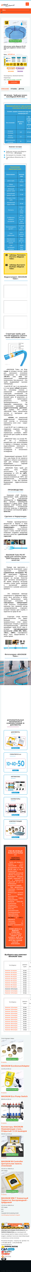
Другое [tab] (21, 89)
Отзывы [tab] (14, 89)
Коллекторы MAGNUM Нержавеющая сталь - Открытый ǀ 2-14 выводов (14, 1129)
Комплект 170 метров (11, 1015)
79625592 (20, 71)
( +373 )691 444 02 (6, 1242)
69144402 (11, 71)
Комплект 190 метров (11, 1019)
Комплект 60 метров (11, 980)
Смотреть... (15, 748)
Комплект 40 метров (11, 976)
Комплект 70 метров (11, 982)
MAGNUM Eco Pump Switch (14, 1096)
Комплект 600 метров (11, 1029)
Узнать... (15, 770)
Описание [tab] (5, 89)
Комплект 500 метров (11, 1027)
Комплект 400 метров (11, 1025)
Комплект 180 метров (11, 1017)
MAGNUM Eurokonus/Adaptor (15, 1066)
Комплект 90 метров (11, 986)
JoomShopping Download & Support (10, 1215)
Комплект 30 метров (11, 974)
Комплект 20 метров (11, 972)
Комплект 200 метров (11, 1021)
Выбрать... (15, 792)
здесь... (10, 926)
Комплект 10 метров (11, 970)
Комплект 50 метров (11, 978)
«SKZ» (20, 917)
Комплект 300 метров (11, 1023)
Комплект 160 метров (11, 1013)
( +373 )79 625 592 (17, 1242)
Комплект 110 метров (11, 991)
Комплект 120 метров (11, 993)
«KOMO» (11, 917)
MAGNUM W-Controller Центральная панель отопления (12, 1163)
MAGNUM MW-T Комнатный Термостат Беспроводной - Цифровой (14, 1200)
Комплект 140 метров (11, 1009)
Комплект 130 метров (11, 1007)
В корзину (4, 1062)
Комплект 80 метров (11, 984)
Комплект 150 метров (11, 1011)
